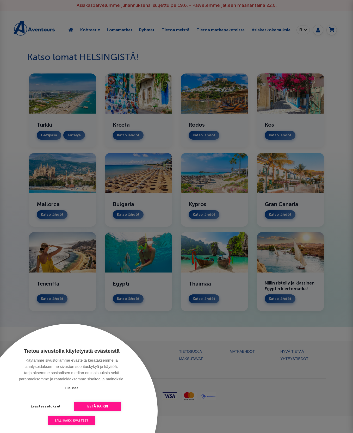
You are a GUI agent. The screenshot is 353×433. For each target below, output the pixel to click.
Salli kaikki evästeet (72, 420)
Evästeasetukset (45, 406)
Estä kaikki (97, 406)
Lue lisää (71, 388)
